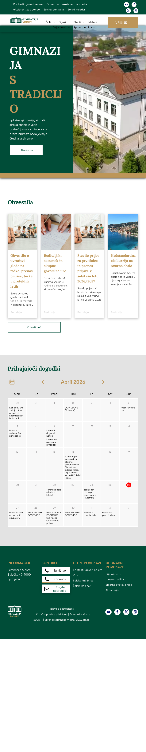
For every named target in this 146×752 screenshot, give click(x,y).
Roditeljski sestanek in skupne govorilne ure (55, 263)
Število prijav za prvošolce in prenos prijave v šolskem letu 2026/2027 (88, 268)
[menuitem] (28, 4)
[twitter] (128, 11)
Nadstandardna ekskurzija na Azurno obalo (123, 260)
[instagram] (135, 11)
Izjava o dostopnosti (62, 608)
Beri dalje (16, 312)
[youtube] (126, 5)
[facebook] (134, 5)
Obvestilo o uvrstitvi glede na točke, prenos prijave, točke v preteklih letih (21, 271)
